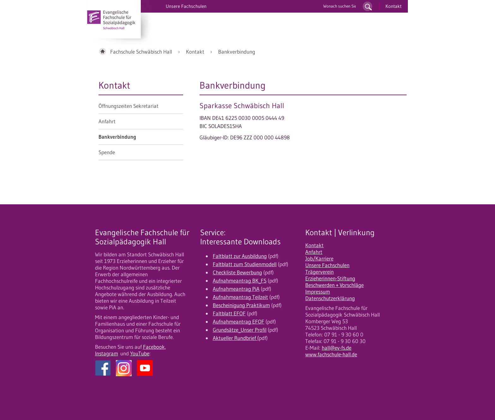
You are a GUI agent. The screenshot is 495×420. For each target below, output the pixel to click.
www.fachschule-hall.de (331, 354)
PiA (183, 22)
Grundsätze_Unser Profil (239, 330)
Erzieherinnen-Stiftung (330, 278)
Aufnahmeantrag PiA (236, 289)
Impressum (317, 292)
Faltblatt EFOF (229, 313)
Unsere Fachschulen (327, 265)
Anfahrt (107, 121)
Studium (205, 22)
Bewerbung (236, 22)
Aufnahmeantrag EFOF (238, 321)
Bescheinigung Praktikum (241, 305)
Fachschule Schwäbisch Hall (141, 52)
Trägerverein (319, 272)
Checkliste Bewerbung (237, 272)
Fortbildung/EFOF (354, 22)
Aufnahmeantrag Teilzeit (240, 297)
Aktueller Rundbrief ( (236, 338)
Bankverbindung (236, 52)
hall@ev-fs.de (336, 348)
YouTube (139, 353)
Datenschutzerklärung (330, 298)
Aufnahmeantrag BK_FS (239, 280)
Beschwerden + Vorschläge (334, 285)
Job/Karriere (319, 258)
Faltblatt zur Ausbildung (240, 256)
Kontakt (393, 6)
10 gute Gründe (274, 22)
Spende (106, 152)
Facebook (154, 347)
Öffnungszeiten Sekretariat (128, 106)
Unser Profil (313, 22)
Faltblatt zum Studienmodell (245, 264)
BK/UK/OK (159, 22)
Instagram (106, 353)
